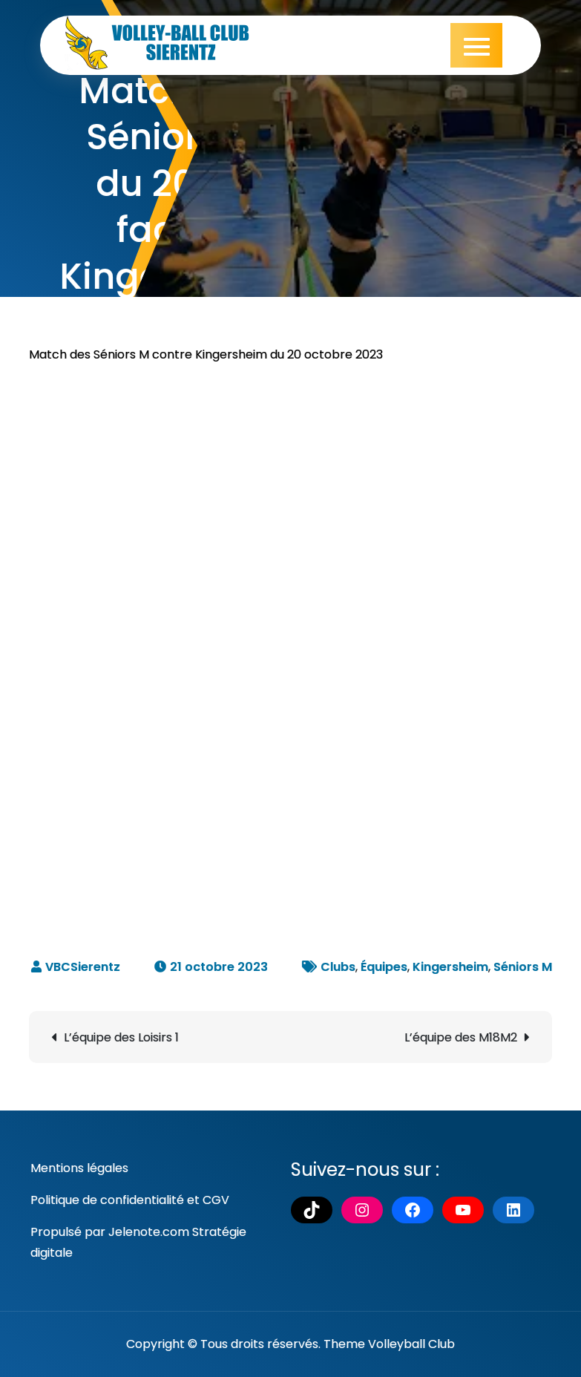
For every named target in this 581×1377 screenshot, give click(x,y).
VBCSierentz (82, 966)
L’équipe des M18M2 (460, 1037)
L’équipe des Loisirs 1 (121, 1037)
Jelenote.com (148, 1231)
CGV (216, 1199)
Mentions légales (79, 1168)
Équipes (384, 966)
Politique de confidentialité (107, 1199)
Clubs (338, 966)
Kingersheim (450, 966)
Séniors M (522, 966)
